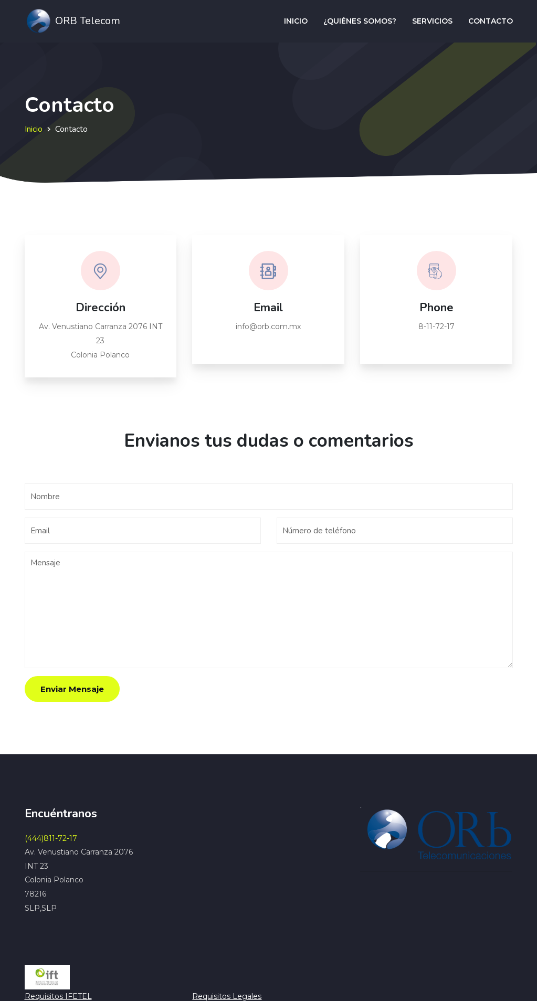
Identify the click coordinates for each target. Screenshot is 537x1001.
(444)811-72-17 (51, 838)
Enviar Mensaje (72, 689)
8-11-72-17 (436, 326)
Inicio (296, 21)
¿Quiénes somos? (359, 21)
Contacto (490, 21)
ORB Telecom (73, 21)
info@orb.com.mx (268, 326)
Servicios (432, 21)
